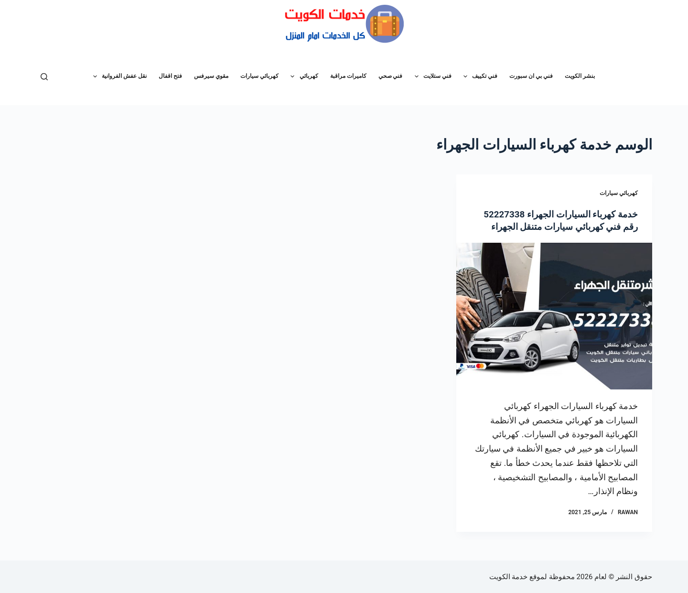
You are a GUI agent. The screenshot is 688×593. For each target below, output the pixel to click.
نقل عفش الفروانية (118, 76)
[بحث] (44, 76)
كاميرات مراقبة (348, 76)
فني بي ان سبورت (531, 76)
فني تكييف (478, 76)
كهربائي (302, 76)
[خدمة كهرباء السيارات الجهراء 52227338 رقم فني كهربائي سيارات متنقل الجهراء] (554, 315)
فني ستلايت (431, 76)
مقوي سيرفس (211, 76)
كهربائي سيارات (259, 76)
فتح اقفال (170, 76)
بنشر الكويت (580, 76)
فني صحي (390, 76)
